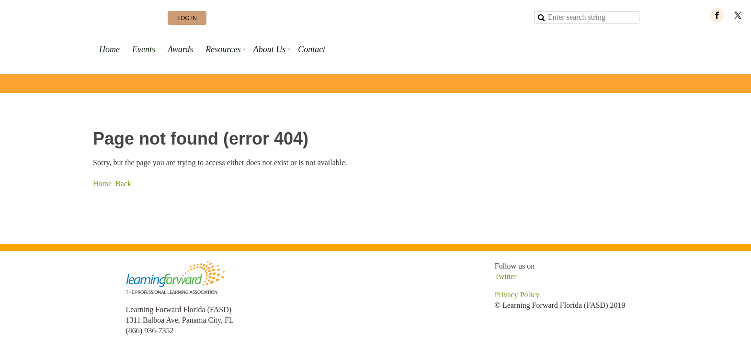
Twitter (506, 276)
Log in (187, 18)
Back (123, 184)
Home (102, 184)
